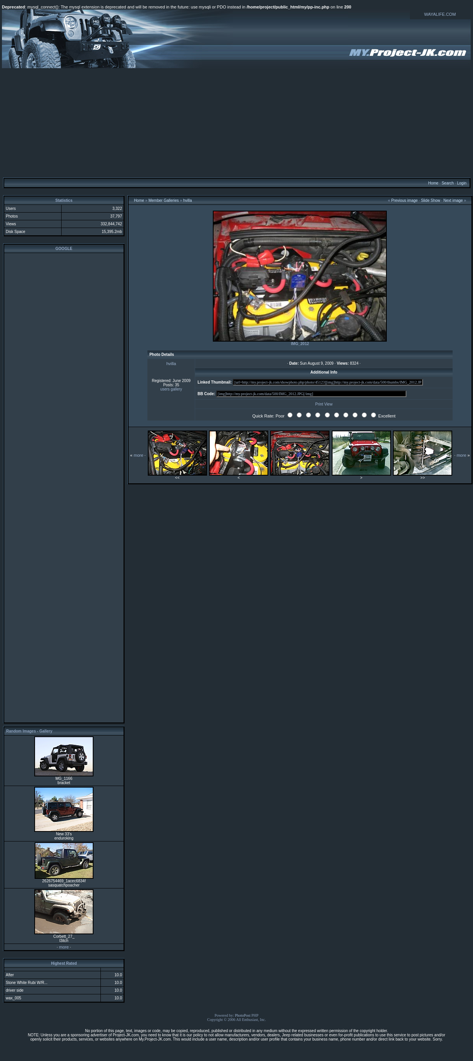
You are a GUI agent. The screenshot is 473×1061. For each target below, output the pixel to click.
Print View (324, 404)
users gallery (171, 389)
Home (433, 183)
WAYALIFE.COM (440, 14)
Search (447, 183)
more (64, 947)
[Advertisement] (236, 122)
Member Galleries (164, 200)
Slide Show (430, 200)
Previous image (404, 200)
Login (461, 183)
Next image (453, 200)
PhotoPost (243, 1015)
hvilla (187, 200)
